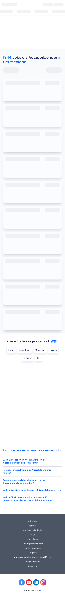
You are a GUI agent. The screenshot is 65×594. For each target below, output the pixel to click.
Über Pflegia (32, 539)
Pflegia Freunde (32, 561)
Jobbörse (32, 521)
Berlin (11, 350)
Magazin (33, 552)
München (40, 350)
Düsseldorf (25, 350)
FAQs (32, 534)
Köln (39, 358)
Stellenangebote (32, 548)
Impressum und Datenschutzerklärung (32, 557)
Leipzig (53, 350)
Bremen (28, 358)
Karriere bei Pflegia (32, 530)
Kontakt (32, 525)
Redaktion (32, 566)
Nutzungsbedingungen (32, 543)
